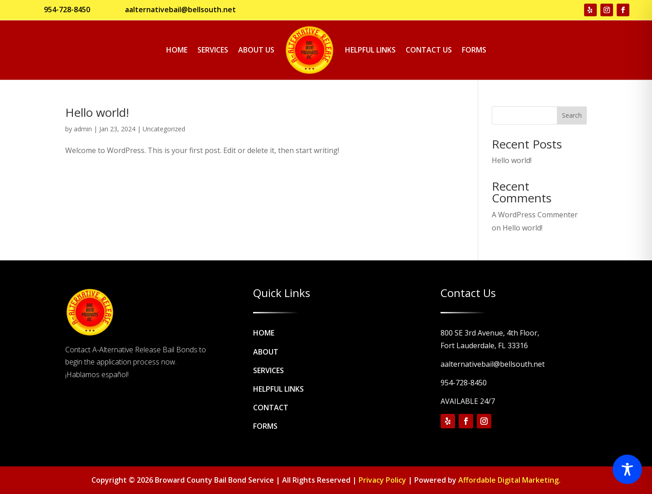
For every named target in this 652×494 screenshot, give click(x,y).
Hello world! (97, 112)
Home (176, 50)
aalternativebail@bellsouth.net (180, 9)
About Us (256, 50)
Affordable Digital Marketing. (509, 480)
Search (572, 115)
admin (83, 129)
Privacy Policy (382, 480)
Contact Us (429, 50)
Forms (474, 50)
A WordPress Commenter (535, 215)
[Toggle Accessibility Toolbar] (627, 469)
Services (212, 50)
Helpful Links (370, 50)
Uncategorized (164, 129)
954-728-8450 (67, 9)
